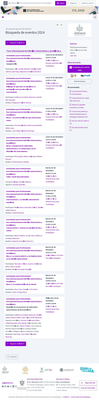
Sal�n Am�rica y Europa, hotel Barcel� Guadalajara (54, 63)
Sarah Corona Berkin (34, 125)
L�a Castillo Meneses (22, 69)
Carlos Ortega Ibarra (19, 292)
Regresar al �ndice (15, 43)
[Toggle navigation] (95, 17)
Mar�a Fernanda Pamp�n (22, 269)
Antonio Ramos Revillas (20, 162)
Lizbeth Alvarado (18, 213)
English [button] (60, 3)
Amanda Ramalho (19, 185)
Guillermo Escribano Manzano (25, 97)
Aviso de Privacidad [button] (88, 388)
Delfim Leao (9, 128)
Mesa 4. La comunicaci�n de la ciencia (21, 284)
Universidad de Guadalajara (79, 397)
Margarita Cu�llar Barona (21, 103)
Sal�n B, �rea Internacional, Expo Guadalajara (52, 179)
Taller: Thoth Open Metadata (17, 177)
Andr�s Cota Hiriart (30, 289)
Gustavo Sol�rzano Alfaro (30, 320)
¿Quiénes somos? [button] (87, 3)
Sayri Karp (15, 71)
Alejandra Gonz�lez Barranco (30, 71)
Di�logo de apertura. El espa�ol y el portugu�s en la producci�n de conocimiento (21, 89)
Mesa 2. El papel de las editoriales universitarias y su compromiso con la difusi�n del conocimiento (21, 149)
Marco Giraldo (15, 266)
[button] (80, 69)
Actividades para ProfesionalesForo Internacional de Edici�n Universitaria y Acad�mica (24, 58)
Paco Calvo (18, 289)
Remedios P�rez (31, 207)
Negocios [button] (73, 3)
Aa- (62, 25)
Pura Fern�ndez (20, 125)
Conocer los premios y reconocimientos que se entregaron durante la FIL (79, 114)
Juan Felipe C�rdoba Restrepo (23, 131)
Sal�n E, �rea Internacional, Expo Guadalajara (52, 309)
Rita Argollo (18, 156)
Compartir (12, 357)
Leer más (73, 56)
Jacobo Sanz (30, 235)
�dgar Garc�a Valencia (22, 182)
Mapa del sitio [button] (88, 383)
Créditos (65, 397)
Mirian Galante (19, 235)
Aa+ (58, 25)
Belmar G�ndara (30, 156)
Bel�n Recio (19, 207)
